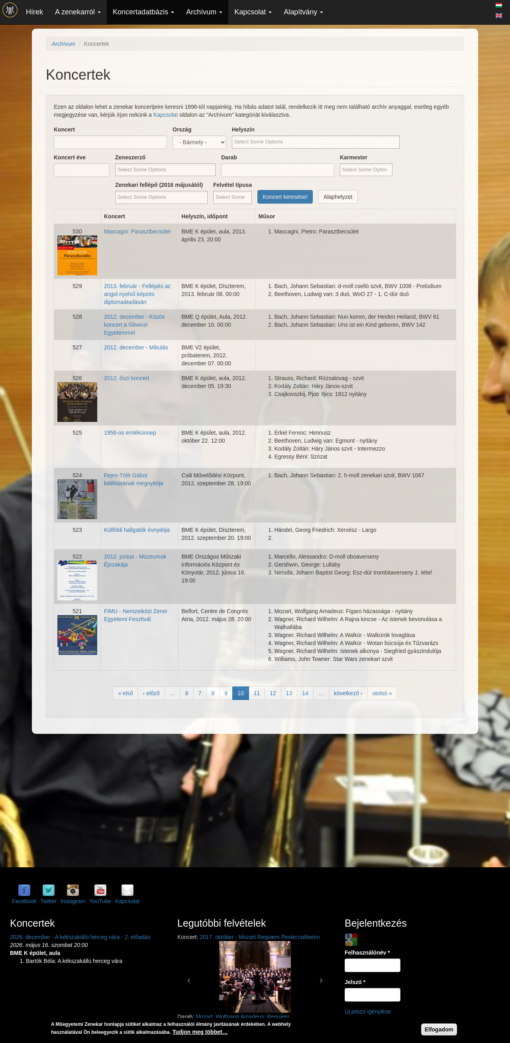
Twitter (48, 901)
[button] (189, 977)
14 (305, 693)
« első (125, 693)
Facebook (24, 901)
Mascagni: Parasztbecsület (137, 231)
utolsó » (382, 693)
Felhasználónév (367, 952)
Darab (229, 157)
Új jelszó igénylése (368, 1011)
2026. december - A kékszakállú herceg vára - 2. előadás (80, 937)
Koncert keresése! (285, 197)
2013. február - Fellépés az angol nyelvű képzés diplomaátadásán (137, 294)
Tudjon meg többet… (200, 1033)
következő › (348, 693)
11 (257, 693)
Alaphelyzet (338, 197)
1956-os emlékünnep (130, 432)
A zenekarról (78, 12)
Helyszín (243, 129)
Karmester (353, 157)
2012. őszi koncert (126, 378)
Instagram (73, 901)
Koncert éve (70, 157)
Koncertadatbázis (143, 12)
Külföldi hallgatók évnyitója (137, 530)
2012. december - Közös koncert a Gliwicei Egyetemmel (134, 325)
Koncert (64, 129)
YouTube (100, 901)
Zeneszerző (130, 157)
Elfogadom (439, 1030)
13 (289, 693)
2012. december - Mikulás (136, 347)
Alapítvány (303, 12)
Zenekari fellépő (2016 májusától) (159, 185)
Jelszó (355, 982)
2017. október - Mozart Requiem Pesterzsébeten (260, 937)
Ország (182, 129)
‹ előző (151, 693)
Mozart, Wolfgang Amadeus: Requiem (243, 1017)
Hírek (34, 12)
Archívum (204, 12)
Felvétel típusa (232, 185)
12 (273, 693)
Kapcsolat (253, 12)
